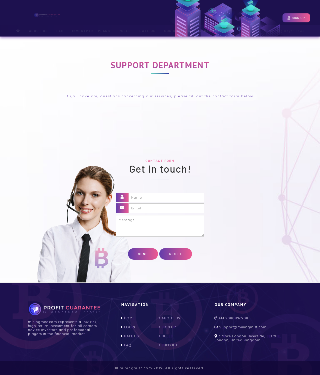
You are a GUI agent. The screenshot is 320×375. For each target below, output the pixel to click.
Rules (166, 336)
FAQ (126, 345)
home (127, 318)
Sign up (167, 327)
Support (168, 345)
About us (169, 318)
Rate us (130, 336)
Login (264, 16)
